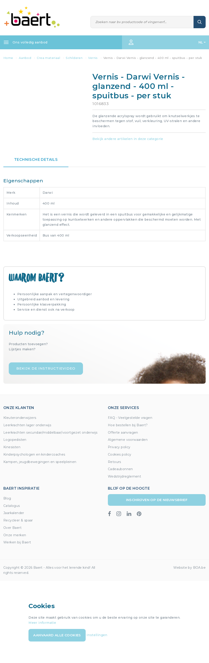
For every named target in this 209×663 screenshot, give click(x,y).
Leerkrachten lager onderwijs (27, 425)
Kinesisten (11, 447)
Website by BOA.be (189, 568)
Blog (7, 498)
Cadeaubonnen (120, 469)
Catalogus (11, 506)
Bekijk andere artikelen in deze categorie (127, 139)
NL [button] (200, 42)
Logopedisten (14, 440)
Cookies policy (119, 454)
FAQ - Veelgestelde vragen (130, 418)
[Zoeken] (142, 22)
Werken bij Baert (17, 542)
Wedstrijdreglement (124, 476)
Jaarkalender (13, 513)
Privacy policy (119, 447)
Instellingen (97, 635)
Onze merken (14, 535)
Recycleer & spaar (18, 520)
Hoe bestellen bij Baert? (128, 425)
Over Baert (12, 528)
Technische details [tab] (36, 159)
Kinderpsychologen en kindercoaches (34, 454)
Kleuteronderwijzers (19, 418)
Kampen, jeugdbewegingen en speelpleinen (39, 462)
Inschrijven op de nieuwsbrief (157, 500)
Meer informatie (42, 623)
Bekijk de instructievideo (45, 368)
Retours (114, 462)
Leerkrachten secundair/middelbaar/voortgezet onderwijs (50, 433)
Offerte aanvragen (123, 433)
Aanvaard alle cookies (57, 635)
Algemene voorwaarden (128, 440)
